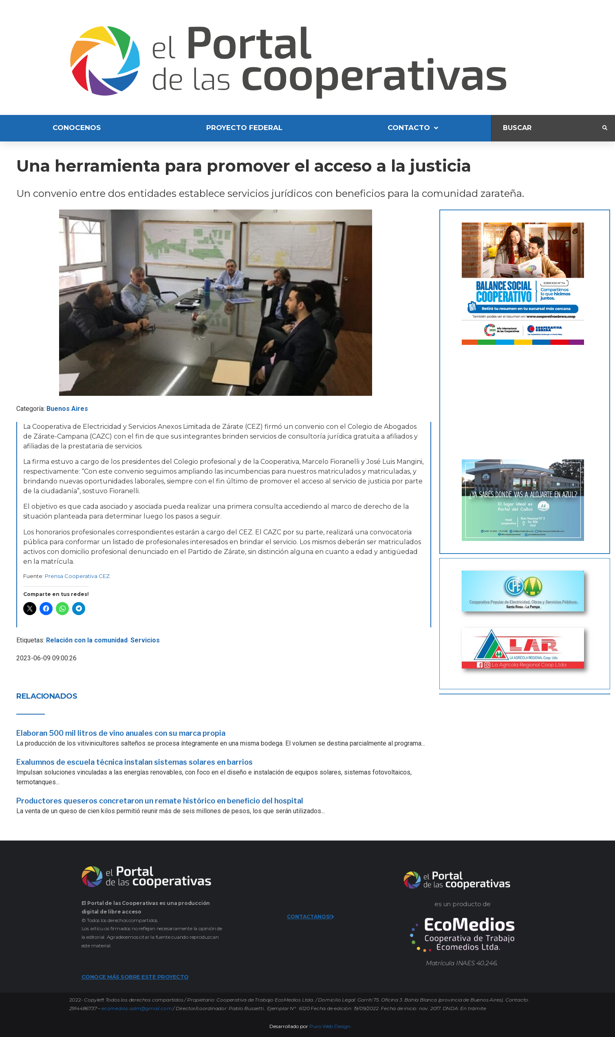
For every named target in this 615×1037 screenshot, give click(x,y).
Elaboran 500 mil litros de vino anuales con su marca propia (120, 733)
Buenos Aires (67, 409)
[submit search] (604, 128)
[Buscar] (547, 128)
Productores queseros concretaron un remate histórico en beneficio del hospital (159, 801)
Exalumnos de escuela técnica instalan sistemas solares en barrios (134, 762)
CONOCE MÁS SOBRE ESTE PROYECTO (135, 976)
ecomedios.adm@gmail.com (136, 1008)
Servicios (145, 640)
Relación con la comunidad (87, 640)
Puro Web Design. (330, 1026)
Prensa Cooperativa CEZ (77, 576)
